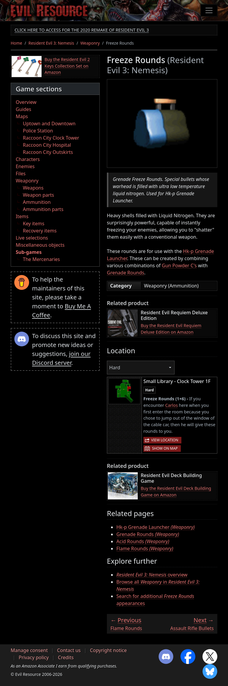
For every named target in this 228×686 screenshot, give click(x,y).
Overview (26, 102)
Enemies (25, 166)
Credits (66, 657)
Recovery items (40, 230)
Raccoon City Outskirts (48, 152)
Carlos (171, 405)
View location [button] (164, 440)
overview (151, 574)
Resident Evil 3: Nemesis (51, 43)
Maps (22, 116)
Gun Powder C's (179, 265)
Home (16, 43)
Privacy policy (34, 657)
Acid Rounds (142, 541)
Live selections (32, 238)
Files (21, 173)
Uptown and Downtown (49, 123)
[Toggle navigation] (209, 10)
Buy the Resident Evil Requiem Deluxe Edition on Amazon (171, 329)
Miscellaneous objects (40, 245)
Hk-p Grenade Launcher (155, 527)
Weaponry (90, 43)
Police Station (38, 130)
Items (22, 216)
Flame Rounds (144, 548)
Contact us (69, 650)
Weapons (33, 188)
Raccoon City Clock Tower (51, 138)
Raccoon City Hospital (47, 145)
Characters (28, 159)
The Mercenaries (41, 259)
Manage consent (29, 650)
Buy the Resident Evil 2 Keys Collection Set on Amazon (67, 66)
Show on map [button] (165, 448)
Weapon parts (38, 195)
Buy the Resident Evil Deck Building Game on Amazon (176, 491)
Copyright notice (108, 650)
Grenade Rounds (125, 272)
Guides (23, 109)
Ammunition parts (43, 209)
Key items (33, 223)
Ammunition (37, 202)
